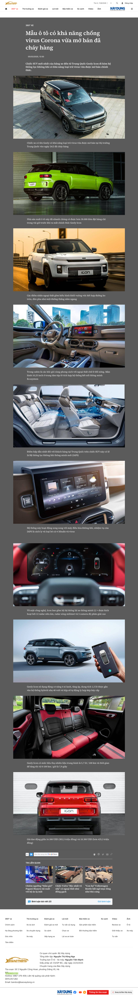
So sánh (47, 931)
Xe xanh (80, 9)
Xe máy (30, 936)
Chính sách (10, 925)
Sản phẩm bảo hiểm (87, 925)
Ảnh (99, 9)
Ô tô (128, 925)
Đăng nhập (129, 3)
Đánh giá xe (43, 9)
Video (90, 9)
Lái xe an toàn (68, 936)
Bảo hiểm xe (68, 9)
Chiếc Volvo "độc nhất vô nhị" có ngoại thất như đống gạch (68, 888)
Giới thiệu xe (117, 931)
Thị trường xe (28, 9)
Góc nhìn (9, 936)
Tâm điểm (9, 942)
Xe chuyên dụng (33, 931)
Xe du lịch (31, 925)
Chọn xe (65, 931)
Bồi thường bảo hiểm (88, 931)
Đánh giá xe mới (51, 925)
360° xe (14, 9)
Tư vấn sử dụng (68, 925)
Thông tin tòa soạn (98, 992)
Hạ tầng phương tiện (13, 931)
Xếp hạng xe (49, 936)
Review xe (116, 925)
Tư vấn (115, 936)
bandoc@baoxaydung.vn (23, 982)
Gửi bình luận (104, 901)
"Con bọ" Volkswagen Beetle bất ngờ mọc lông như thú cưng (98, 888)
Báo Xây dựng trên (46, 854)
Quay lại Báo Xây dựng (122, 992)
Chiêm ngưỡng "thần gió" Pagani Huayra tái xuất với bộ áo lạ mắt (39, 888)
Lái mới (55, 9)
